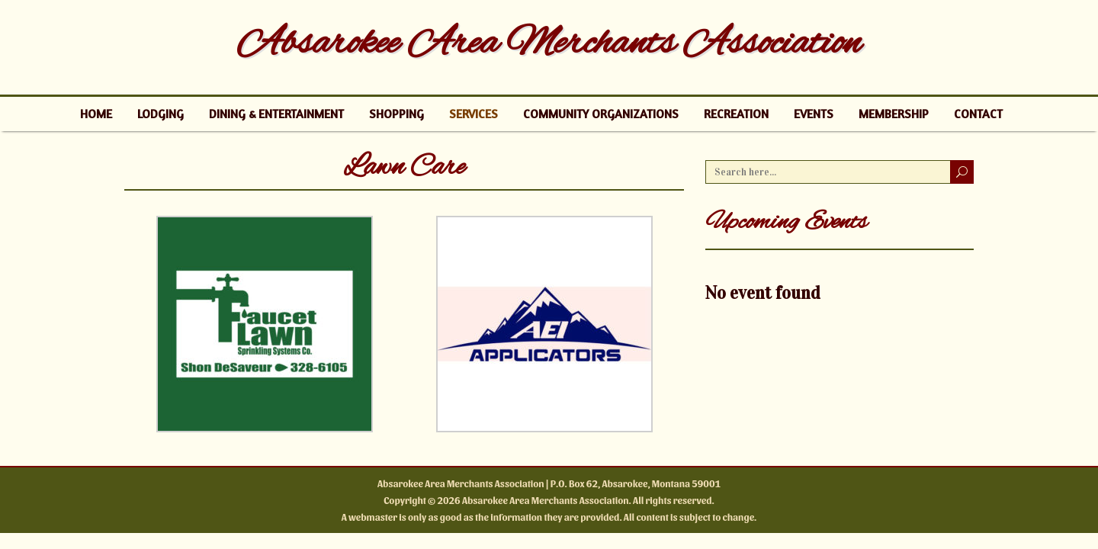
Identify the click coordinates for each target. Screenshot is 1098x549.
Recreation (736, 113)
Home (96, 113)
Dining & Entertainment (276, 113)
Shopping (396, 113)
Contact (978, 113)
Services (473, 113)
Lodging (160, 113)
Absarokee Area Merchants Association (549, 44)
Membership (894, 113)
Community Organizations (601, 113)
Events (813, 113)
